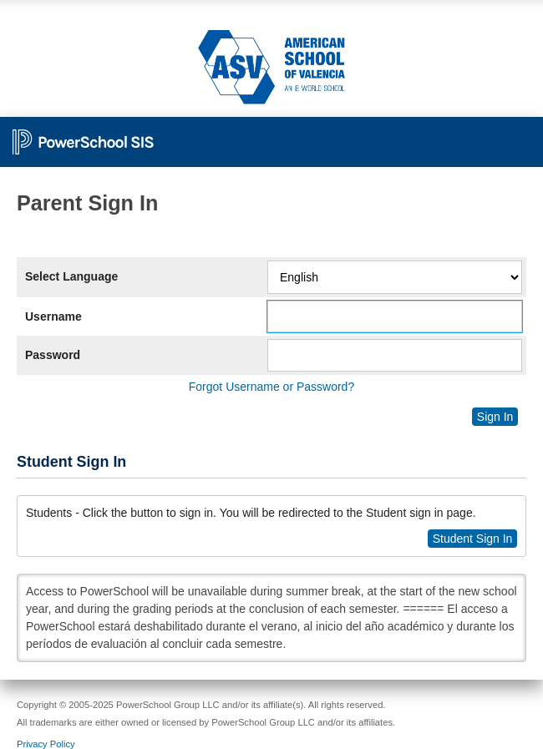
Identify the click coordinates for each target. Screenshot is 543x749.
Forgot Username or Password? (271, 386)
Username (53, 316)
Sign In (495, 416)
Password (52, 355)
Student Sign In (473, 538)
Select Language (71, 276)
